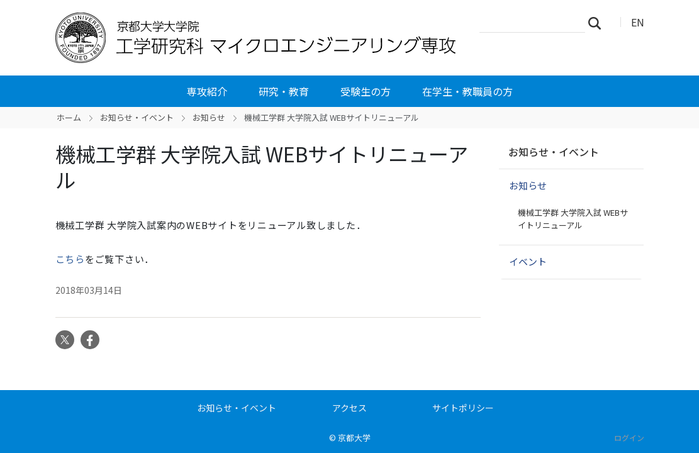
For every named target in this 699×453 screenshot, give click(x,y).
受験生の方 (365, 91)
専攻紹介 (207, 91)
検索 (598, 23)
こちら (70, 259)
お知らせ (209, 117)
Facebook (90, 339)
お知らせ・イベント (137, 117)
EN (637, 22)
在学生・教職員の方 (467, 91)
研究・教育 (284, 91)
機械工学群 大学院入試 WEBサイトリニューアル (573, 218)
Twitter (64, 339)
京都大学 (354, 438)
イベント (528, 261)
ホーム (69, 117)
